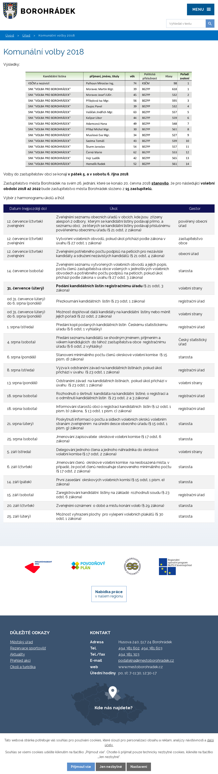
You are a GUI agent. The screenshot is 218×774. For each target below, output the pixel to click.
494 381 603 (151, 648)
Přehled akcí (20, 660)
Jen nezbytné (111, 767)
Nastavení (138, 767)
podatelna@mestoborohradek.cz (146, 660)
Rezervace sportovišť (28, 648)
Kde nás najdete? (113, 707)
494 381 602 (129, 648)
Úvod (9, 35)
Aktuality (17, 654)
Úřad (26, 35)
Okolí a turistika (23, 667)
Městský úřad (21, 642)
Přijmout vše (81, 767)
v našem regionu (109, 594)
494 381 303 (128, 654)
